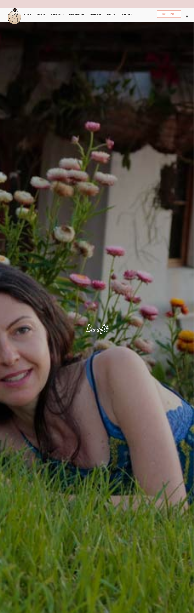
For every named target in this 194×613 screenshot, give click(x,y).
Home (27, 14)
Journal (96, 14)
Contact (126, 14)
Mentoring (76, 14)
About (40, 14)
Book (169, 14)
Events (56, 14)
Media (111, 14)
